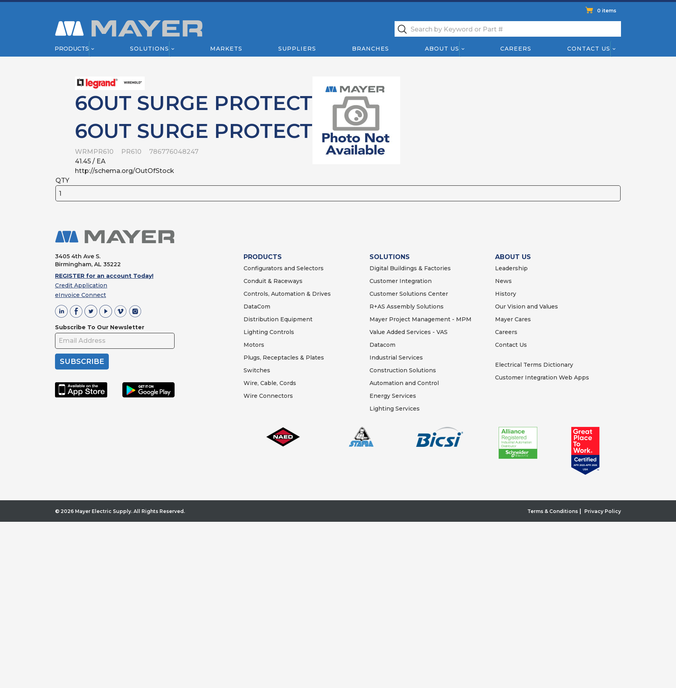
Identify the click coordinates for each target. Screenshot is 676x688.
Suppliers (297, 48)
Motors (254, 344)
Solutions (149, 48)
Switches (257, 370)
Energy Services (392, 395)
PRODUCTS (263, 257)
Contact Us (589, 48)
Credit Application (81, 285)
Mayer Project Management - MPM (420, 319)
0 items (606, 11)
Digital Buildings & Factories (410, 268)
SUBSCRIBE (82, 361)
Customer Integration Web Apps (542, 377)
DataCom (257, 306)
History (505, 293)
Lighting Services (394, 408)
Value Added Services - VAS (408, 332)
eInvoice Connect (80, 295)
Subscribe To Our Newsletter (99, 327)
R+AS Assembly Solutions (406, 306)
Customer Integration (400, 281)
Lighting (256, 332)
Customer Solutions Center (408, 293)
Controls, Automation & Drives (287, 293)
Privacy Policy (602, 511)
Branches (370, 48)
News (503, 281)
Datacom (382, 344)
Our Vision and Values (526, 306)
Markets (226, 48)
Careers (515, 48)
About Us (442, 48)
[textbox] (508, 29)
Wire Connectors (268, 395)
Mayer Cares (513, 319)
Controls (281, 332)
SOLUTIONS (389, 257)
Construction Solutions (402, 370)
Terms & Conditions (552, 511)
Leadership (511, 268)
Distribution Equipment (278, 319)
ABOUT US (513, 257)
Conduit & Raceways (273, 281)
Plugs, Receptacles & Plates (284, 357)
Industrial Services (396, 357)
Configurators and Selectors (284, 268)
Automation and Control (404, 383)
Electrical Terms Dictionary (534, 364)
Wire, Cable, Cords (270, 383)
